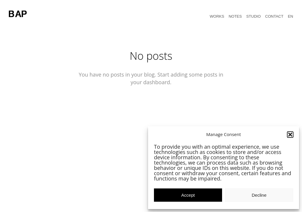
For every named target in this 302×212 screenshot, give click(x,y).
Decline (259, 195)
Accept (188, 195)
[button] (290, 135)
